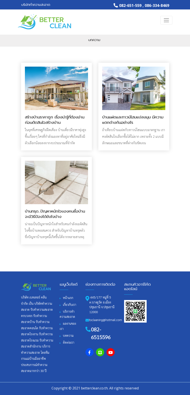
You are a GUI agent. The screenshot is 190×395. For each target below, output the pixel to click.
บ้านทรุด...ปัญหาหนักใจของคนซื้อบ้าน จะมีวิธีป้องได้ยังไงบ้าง (55, 213)
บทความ (94, 39)
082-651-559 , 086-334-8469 (141, 5)
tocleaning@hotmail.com (105, 320)
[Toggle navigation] (166, 20)
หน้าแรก (68, 298)
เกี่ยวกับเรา (69, 304)
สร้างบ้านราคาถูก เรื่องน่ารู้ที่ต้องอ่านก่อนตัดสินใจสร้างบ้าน (54, 119)
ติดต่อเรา (68, 342)
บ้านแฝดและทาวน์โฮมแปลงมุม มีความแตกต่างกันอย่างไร (132, 119)
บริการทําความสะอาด (67, 314)
